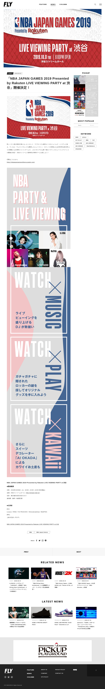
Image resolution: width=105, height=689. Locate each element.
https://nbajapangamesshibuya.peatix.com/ (21, 162)
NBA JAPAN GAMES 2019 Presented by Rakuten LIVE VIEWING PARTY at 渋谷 (33, 524)
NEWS (53, 4)
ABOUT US (44, 669)
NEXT (79, 552)
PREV (26, 552)
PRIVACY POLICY (60, 669)
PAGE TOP (96, 670)
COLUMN (63, 4)
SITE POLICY (44, 677)
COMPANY (44, 673)
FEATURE (43, 4)
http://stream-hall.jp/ (32, 493)
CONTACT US (59, 673)
